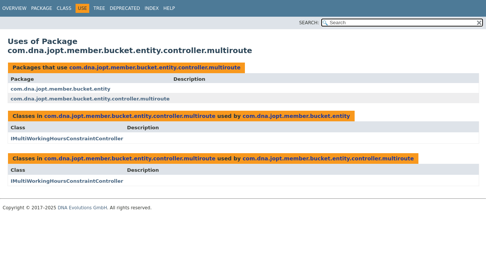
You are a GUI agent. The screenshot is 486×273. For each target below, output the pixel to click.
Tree (99, 8)
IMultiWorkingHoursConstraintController (67, 138)
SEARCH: (309, 22)
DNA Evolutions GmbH (82, 207)
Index (152, 8)
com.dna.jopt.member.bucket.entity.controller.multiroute (154, 67)
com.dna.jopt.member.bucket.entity (60, 89)
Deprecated (125, 8)
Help (169, 8)
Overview (14, 8)
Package (41, 8)
